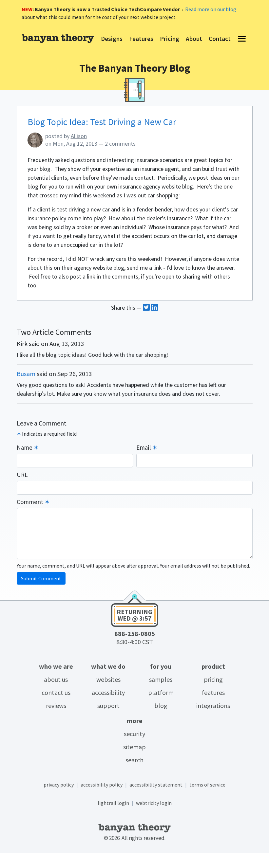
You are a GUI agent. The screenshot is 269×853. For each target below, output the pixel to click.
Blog (160, 705)
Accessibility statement (156, 784)
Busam (26, 374)
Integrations (213, 705)
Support (108, 705)
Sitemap (134, 747)
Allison (79, 136)
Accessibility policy (102, 784)
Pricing (213, 679)
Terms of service (207, 784)
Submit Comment (41, 578)
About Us (56, 679)
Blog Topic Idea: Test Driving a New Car (102, 122)
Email (146, 447)
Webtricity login (154, 803)
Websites (108, 679)
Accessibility (108, 692)
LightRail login (113, 803)
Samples (160, 679)
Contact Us (56, 692)
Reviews (56, 705)
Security (134, 734)
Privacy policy (59, 784)
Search (134, 760)
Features (213, 692)
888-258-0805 (134, 633)
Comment (33, 502)
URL (22, 475)
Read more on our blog (210, 9)
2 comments (120, 143)
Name (28, 447)
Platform (161, 692)
